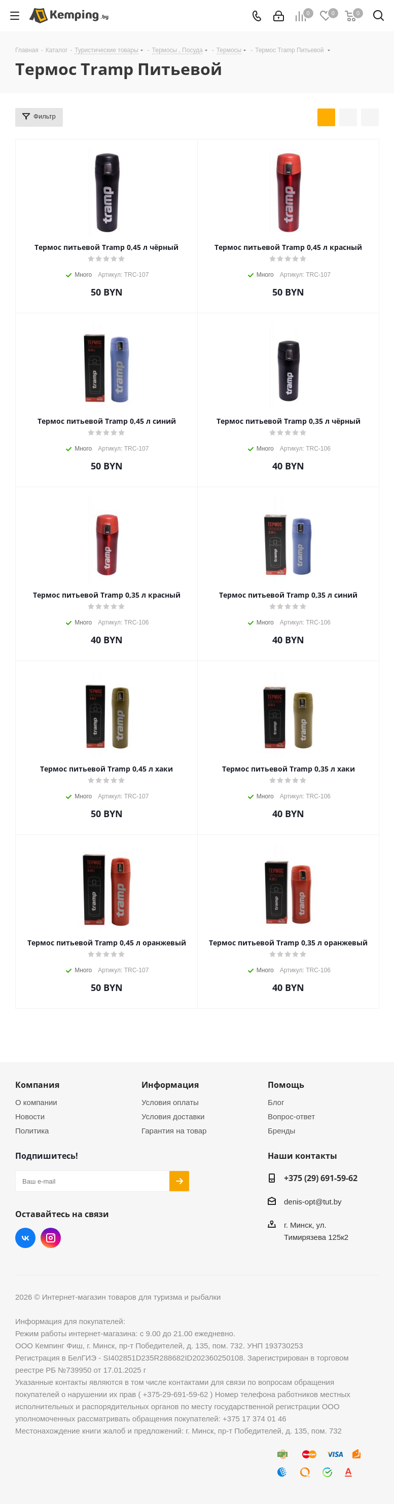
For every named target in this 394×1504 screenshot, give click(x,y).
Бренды (281, 1130)
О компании (36, 1102)
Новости (30, 1116)
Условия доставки (172, 1116)
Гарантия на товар (173, 1130)
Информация (170, 1084)
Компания (37, 1084)
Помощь (286, 1084)
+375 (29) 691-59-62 (320, 1178)
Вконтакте (25, 1238)
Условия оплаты (170, 1102)
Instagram (51, 1238)
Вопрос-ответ (291, 1116)
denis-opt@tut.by (313, 1201)
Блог (276, 1102)
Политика (32, 1130)
